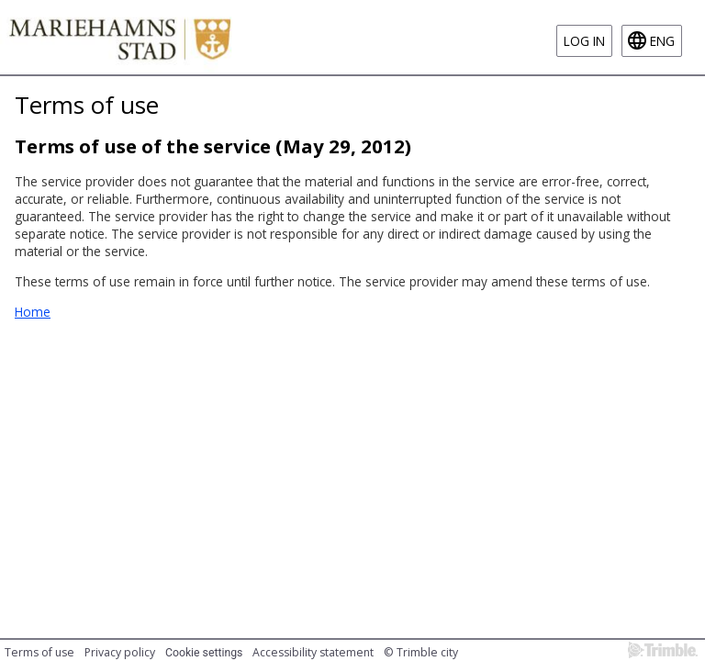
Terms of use (39, 652)
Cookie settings (203, 652)
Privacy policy (119, 652)
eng (662, 41)
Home (32, 311)
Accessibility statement (313, 652)
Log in (584, 41)
